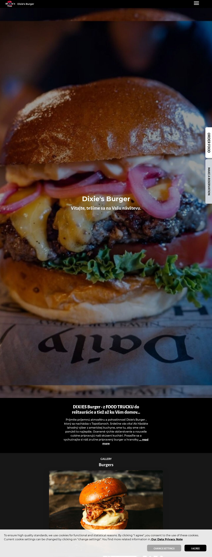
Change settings (164, 548)
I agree (195, 548)
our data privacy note (166, 539)
